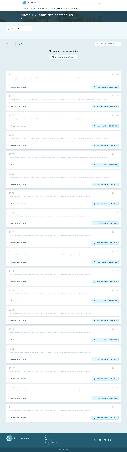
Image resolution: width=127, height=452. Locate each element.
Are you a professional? (53, 436)
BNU (46, 8)
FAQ (46, 437)
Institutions (24, 8)
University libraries (36, 8)
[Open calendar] (8, 29)
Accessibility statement (51, 443)
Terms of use (48, 439)
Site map (47, 444)
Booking (52, 8)
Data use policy (49, 441)
